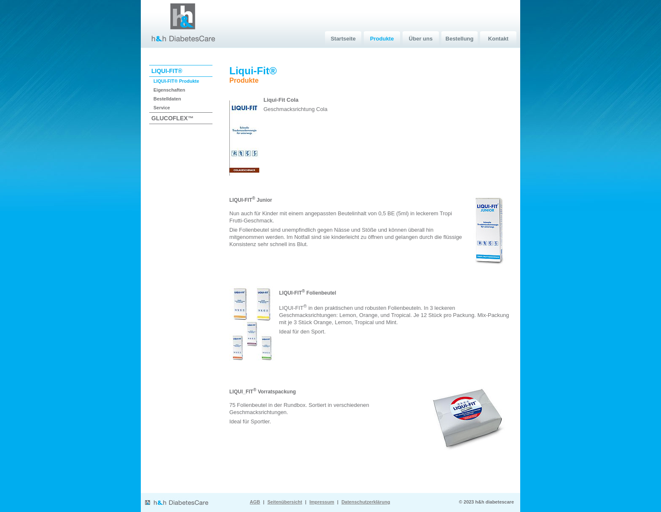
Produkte (382, 38)
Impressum (321, 501)
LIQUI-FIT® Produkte (176, 81)
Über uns (421, 38)
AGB (255, 501)
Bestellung (459, 38)
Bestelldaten (167, 98)
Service (161, 107)
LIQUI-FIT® (166, 71)
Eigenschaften (169, 89)
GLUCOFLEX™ (172, 118)
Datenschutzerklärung (365, 501)
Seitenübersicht (284, 501)
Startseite (342, 38)
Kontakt (498, 38)
